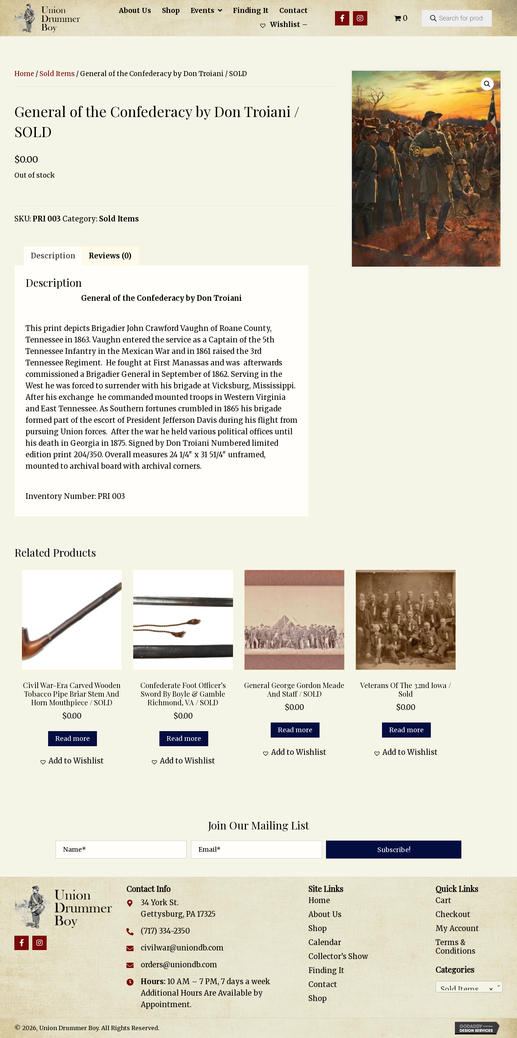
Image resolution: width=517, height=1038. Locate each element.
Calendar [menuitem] (324, 942)
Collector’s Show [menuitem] (338, 956)
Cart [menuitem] (443, 900)
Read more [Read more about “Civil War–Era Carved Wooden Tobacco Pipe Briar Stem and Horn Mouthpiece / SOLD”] (72, 738)
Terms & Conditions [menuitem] (455, 946)
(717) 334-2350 (165, 930)
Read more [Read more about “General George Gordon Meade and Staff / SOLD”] (295, 730)
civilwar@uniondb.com (182, 947)
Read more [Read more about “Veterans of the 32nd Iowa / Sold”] (406, 730)
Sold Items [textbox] (467, 987)
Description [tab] (53, 255)
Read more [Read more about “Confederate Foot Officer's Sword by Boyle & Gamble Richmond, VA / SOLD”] (184, 738)
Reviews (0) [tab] (110, 255)
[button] (342, 18)
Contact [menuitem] (322, 984)
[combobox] (469, 986)
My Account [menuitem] (457, 928)
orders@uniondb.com (179, 964)
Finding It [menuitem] (326, 970)
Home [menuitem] (319, 900)
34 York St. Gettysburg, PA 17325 (178, 908)
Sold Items (57, 74)
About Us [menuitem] (324, 914)
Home (24, 74)
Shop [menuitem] (317, 928)
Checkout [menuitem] (453, 914)
